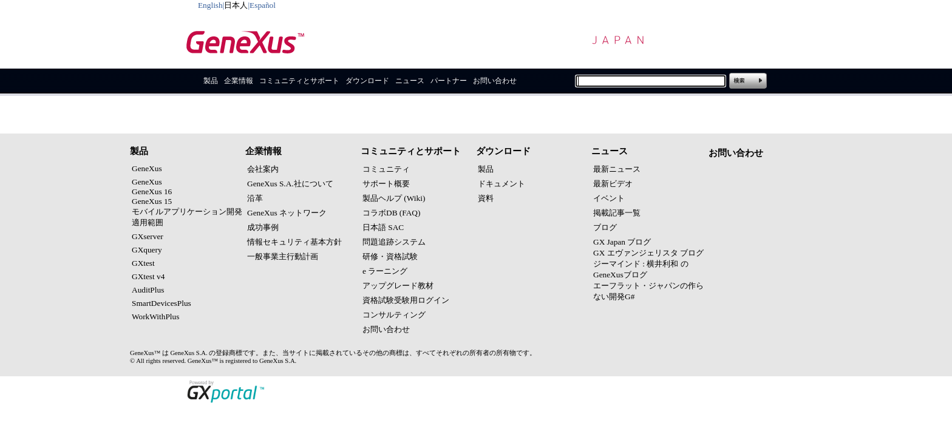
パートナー (448, 80)
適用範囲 (147, 222)
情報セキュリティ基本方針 (294, 241)
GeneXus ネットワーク (287, 212)
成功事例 (263, 227)
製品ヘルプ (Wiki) (393, 198)
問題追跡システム (394, 241)
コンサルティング (394, 314)
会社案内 (263, 169)
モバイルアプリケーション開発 (187, 211)
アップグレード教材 (397, 285)
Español (263, 5)
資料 (486, 198)
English (210, 5)
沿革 (255, 198)
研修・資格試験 (390, 256)
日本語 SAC (383, 227)
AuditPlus (148, 289)
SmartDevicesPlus (161, 303)
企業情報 (238, 80)
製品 (210, 80)
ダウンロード (367, 80)
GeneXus (147, 168)
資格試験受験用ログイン (405, 300)
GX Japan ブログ (622, 241)
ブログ (605, 227)
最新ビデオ (613, 183)
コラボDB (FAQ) (391, 212)
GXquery (147, 249)
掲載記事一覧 (617, 212)
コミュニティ (386, 169)
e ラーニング (384, 271)
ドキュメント (501, 183)
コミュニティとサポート (299, 80)
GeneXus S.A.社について (290, 183)
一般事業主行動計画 (282, 256)
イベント (609, 198)
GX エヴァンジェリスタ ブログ (648, 252)
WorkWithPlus (155, 316)
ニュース (409, 80)
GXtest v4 (148, 276)
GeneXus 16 (152, 191)
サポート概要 (386, 183)
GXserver (147, 236)
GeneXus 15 (152, 201)
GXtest (143, 263)
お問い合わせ (495, 80)
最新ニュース (617, 169)
